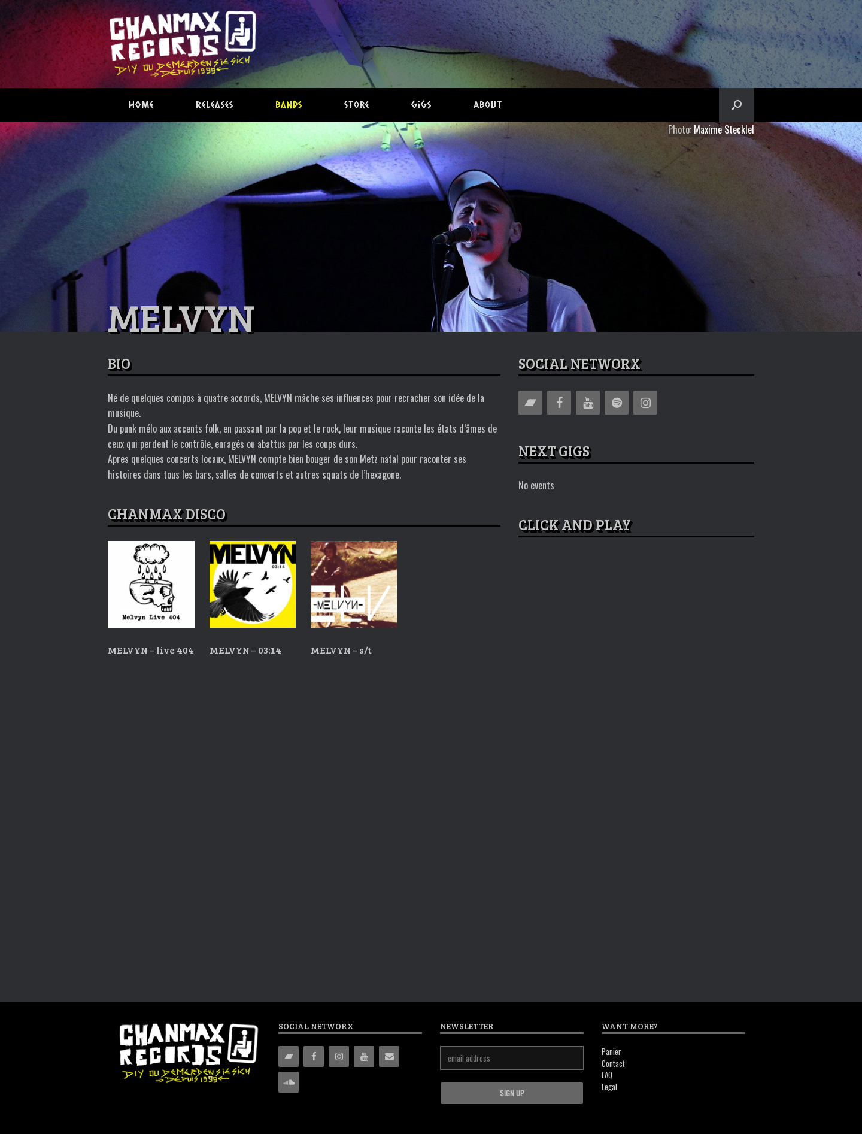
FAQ (607, 1075)
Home (141, 104)
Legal (609, 1087)
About (488, 104)
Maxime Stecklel (724, 129)
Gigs (421, 104)
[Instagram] (645, 403)
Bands (288, 104)
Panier (611, 1051)
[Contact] (389, 1056)
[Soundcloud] (288, 1082)
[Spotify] (617, 403)
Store (356, 104)
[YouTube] (588, 403)
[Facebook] (559, 403)
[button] (736, 105)
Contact (613, 1063)
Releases (214, 104)
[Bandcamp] (530, 403)
